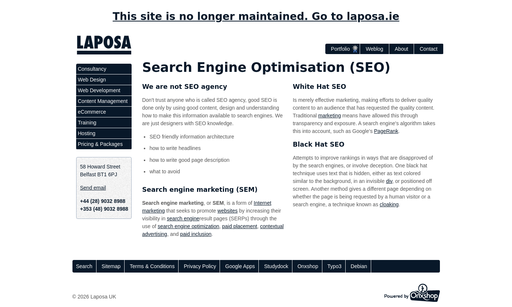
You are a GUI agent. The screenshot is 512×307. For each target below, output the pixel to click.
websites (227, 211)
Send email (93, 188)
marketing (329, 116)
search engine (183, 218)
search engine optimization (188, 226)
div (389, 181)
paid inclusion (195, 234)
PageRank (386, 131)
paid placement (239, 226)
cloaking (389, 204)
